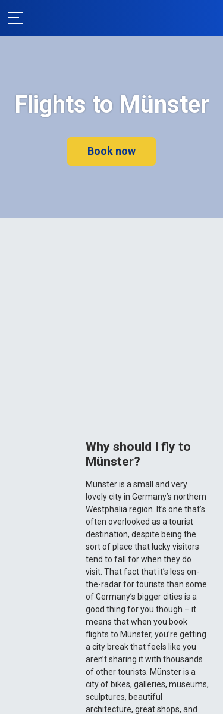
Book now (111, 151)
